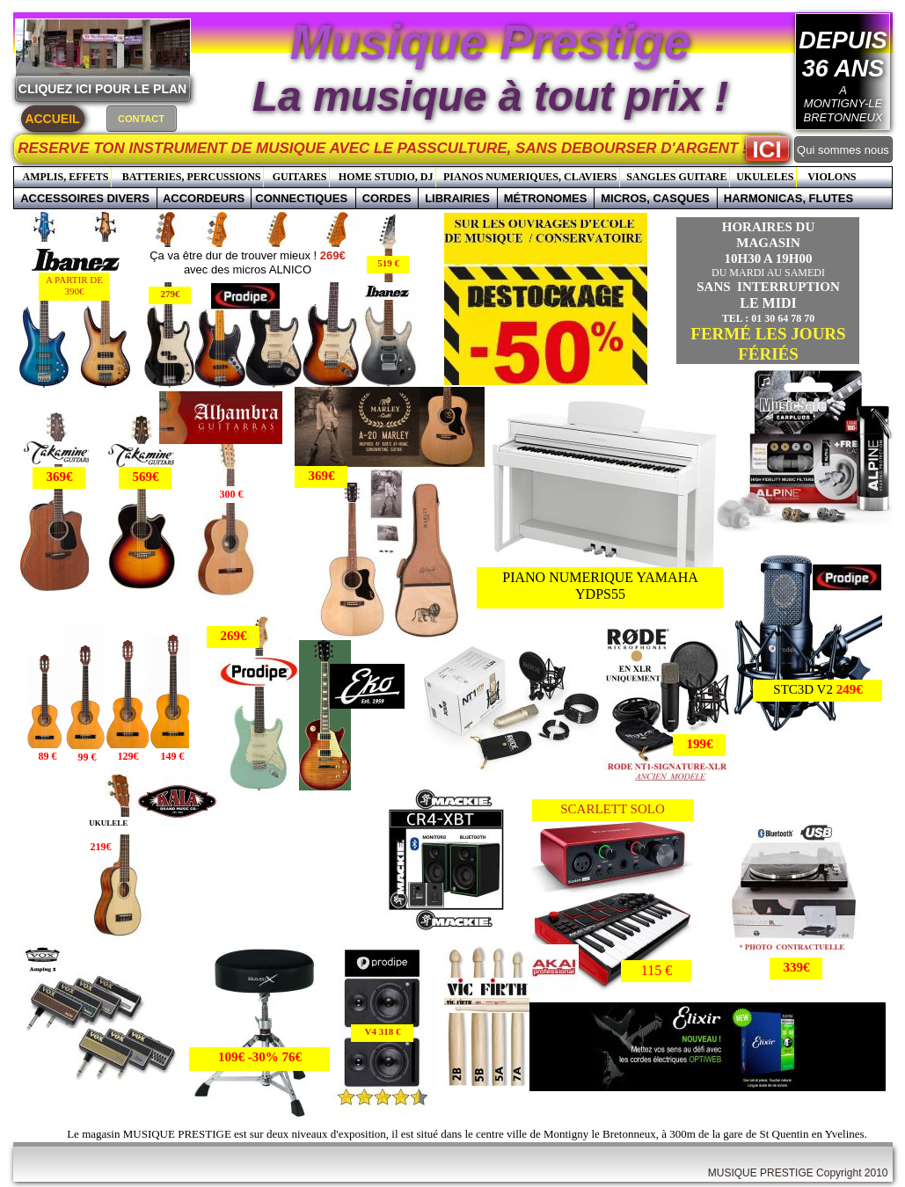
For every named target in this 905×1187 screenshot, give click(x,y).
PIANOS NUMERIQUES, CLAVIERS (530, 177)
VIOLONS (831, 177)
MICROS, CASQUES (655, 198)
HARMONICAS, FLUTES (788, 198)
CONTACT (141, 118)
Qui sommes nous (843, 150)
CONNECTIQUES (302, 198)
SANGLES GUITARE (676, 177)
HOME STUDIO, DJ (386, 177)
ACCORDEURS (203, 198)
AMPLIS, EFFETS (65, 177)
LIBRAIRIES (457, 198)
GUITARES (300, 177)
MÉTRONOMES (546, 198)
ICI (766, 149)
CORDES (387, 198)
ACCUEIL (52, 119)
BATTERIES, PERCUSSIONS (191, 177)
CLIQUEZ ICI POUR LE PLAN (102, 89)
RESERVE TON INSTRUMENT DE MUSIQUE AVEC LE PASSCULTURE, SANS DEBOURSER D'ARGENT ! (406, 148)
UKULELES (764, 177)
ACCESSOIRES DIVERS (85, 198)
